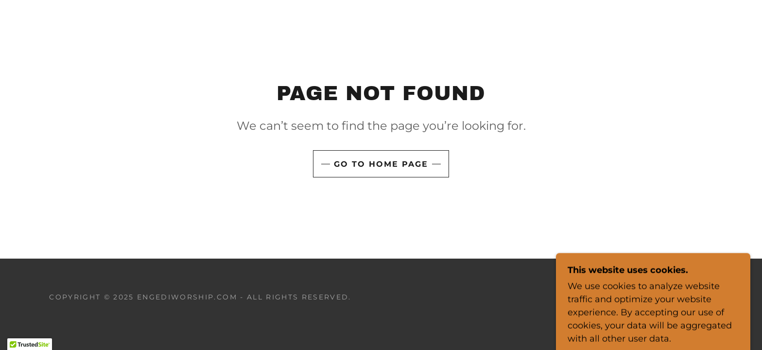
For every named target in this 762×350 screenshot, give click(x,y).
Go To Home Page (381, 164)
